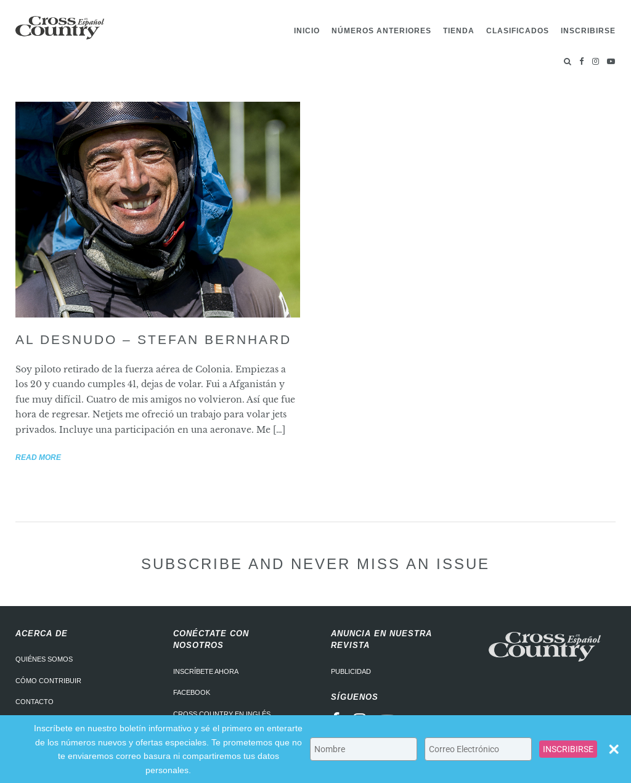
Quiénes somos (44, 659)
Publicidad (351, 671)
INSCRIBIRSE (568, 749)
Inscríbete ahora (205, 671)
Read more (38, 457)
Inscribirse (588, 31)
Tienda (458, 31)
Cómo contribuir (48, 680)
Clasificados (517, 31)
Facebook (191, 692)
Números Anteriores (381, 31)
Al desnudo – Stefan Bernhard (153, 339)
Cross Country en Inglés (222, 714)
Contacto (34, 701)
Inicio (307, 31)
